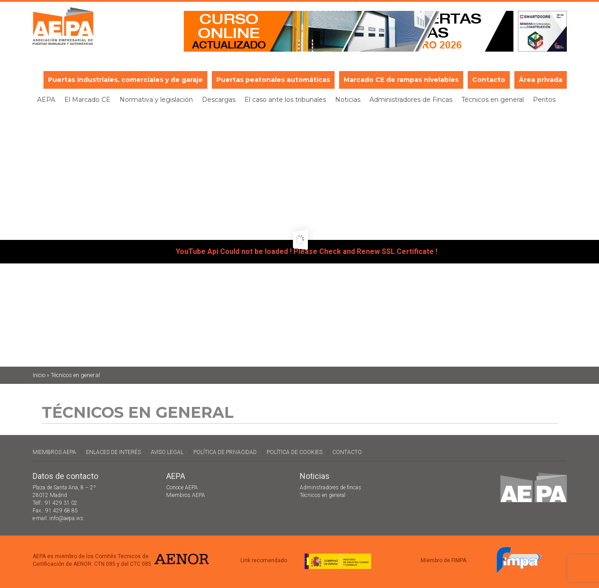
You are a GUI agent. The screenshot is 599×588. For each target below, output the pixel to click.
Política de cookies (294, 452)
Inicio (39, 375)
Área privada (540, 80)
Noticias (347, 100)
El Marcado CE (87, 100)
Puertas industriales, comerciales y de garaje (125, 80)
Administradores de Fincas (410, 100)
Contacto (488, 80)
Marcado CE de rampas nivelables (401, 80)
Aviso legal (167, 452)
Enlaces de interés (113, 452)
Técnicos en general (492, 100)
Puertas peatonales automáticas (273, 80)
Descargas (218, 100)
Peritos (544, 100)
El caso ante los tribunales (285, 100)
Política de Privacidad (225, 452)
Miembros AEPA (54, 452)
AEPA (46, 100)
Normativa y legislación (156, 100)
